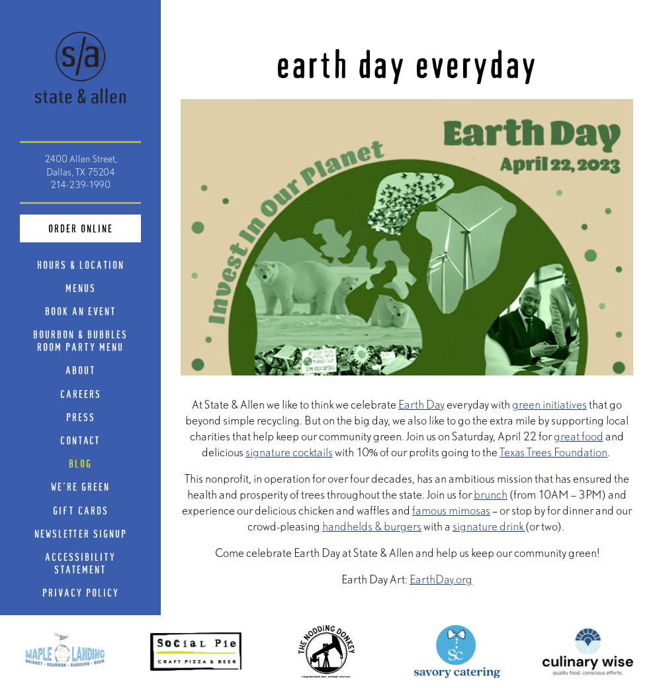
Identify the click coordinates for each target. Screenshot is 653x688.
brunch (490, 494)
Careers (80, 393)
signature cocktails (289, 452)
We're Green (80, 486)
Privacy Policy (83, 592)
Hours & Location (80, 264)
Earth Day (421, 404)
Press (80, 417)
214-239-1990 (80, 184)
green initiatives (549, 404)
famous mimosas (451, 510)
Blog (80, 463)
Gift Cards (83, 509)
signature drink (489, 526)
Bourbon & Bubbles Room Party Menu (87, 340)
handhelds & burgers (371, 526)
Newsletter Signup (80, 533)
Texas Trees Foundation (553, 452)
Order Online (95, 227)
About (80, 370)
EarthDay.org (441, 579)
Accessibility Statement (80, 562)
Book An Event (80, 311)
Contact (80, 440)
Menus (80, 287)
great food (578, 436)
